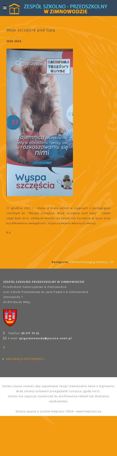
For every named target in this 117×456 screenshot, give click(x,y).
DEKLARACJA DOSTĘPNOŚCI (25, 359)
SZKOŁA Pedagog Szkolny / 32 (92, 262)
